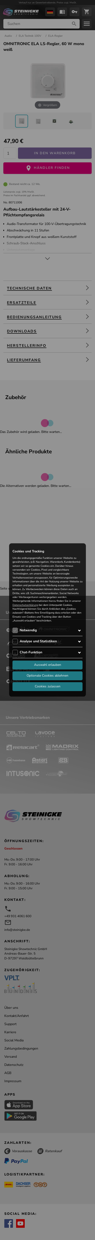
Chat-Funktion (31, 652)
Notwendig (28, 630)
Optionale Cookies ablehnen (47, 675)
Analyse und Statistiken (38, 641)
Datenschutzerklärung (25, 605)
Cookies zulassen (47, 686)
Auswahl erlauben (47, 665)
